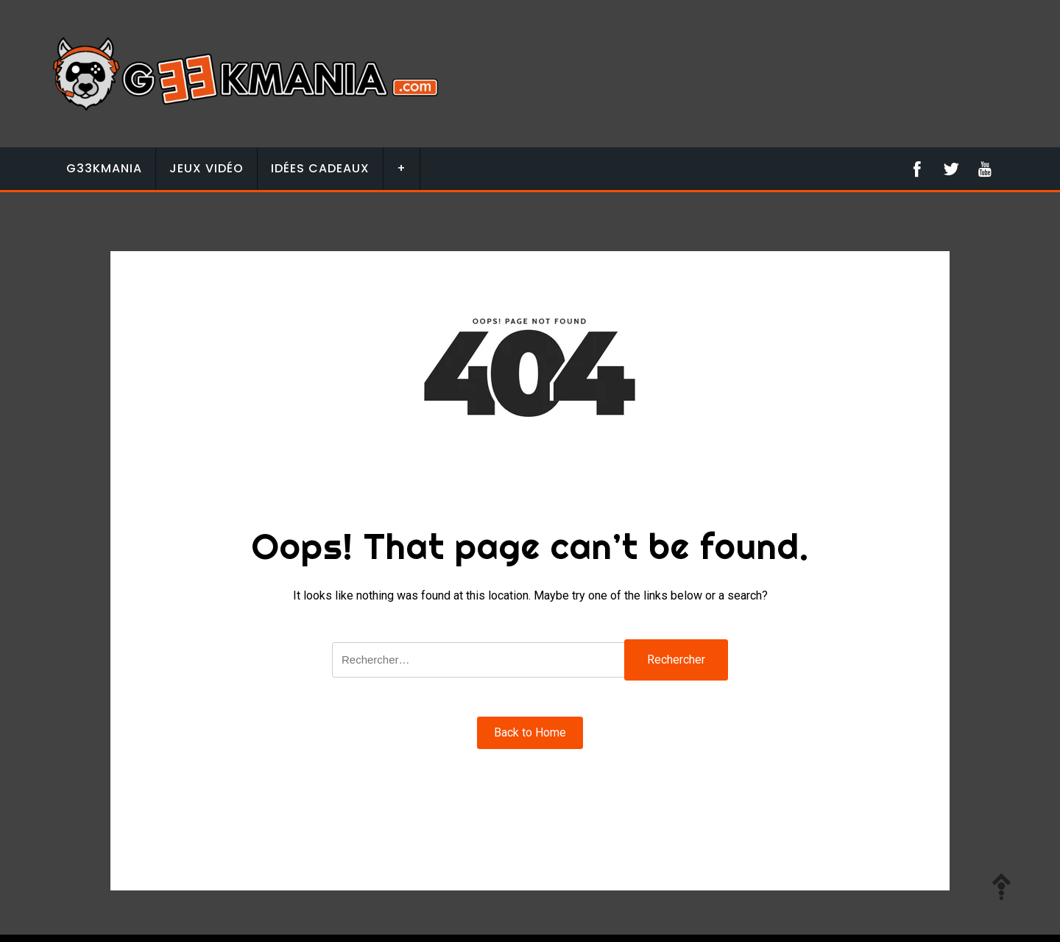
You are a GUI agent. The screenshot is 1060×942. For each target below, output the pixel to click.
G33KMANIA (104, 168)
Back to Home (530, 732)
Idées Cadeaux (320, 168)
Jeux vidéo (206, 168)
